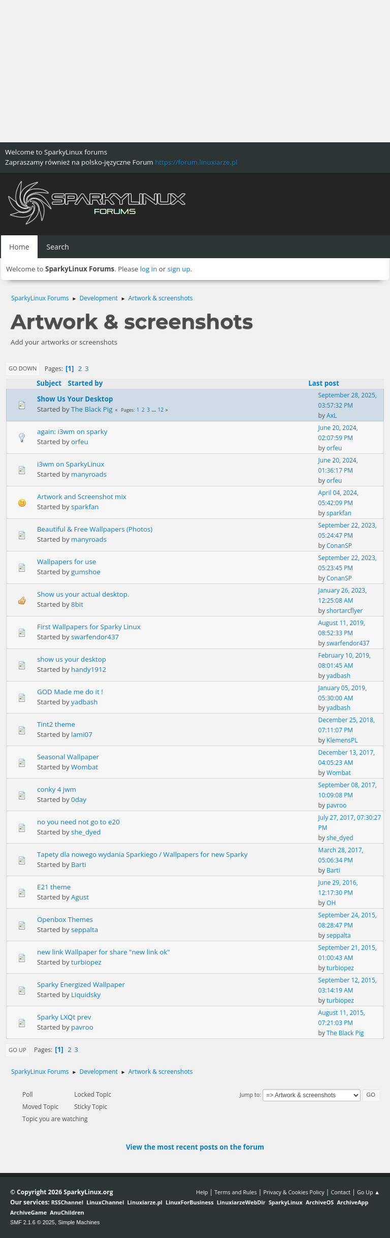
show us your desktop (71, 659)
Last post (328, 383)
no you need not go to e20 (78, 821)
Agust (80, 897)
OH (331, 903)
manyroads (89, 474)
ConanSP (339, 545)
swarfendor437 (95, 636)
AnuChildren (67, 1212)
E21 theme (54, 886)
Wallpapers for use (66, 561)
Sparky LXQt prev (64, 1017)
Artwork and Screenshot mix (81, 496)
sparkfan (85, 506)
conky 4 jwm (56, 789)
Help (202, 1192)
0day (78, 799)
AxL (332, 415)
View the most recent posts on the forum (195, 1147)
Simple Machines (79, 1222)
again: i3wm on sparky (72, 431)
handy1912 (88, 669)
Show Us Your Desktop (75, 399)
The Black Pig (91, 409)
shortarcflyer (345, 610)
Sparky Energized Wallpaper (81, 984)
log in (148, 268)
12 (161, 409)
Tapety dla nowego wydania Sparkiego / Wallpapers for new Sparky (142, 854)
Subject (49, 383)
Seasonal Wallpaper (68, 756)
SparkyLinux (286, 1202)
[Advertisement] (195, 71)
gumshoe (86, 571)
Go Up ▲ (368, 1192)
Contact (340, 1192)
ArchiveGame (28, 1212)
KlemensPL (342, 740)
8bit (77, 604)
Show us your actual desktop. (83, 594)
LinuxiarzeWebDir (241, 1202)
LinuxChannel (105, 1202)
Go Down (23, 368)
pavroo (336, 805)
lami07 (81, 734)
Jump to (249, 1094)
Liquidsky (86, 994)
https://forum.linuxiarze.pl (196, 162)
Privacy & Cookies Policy (293, 1192)
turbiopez (86, 962)
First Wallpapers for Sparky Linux (89, 626)
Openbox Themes (65, 919)
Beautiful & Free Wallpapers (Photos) (94, 529)
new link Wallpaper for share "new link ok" (103, 951)
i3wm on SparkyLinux (70, 464)
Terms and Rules (235, 1192)
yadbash (338, 675)
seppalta (84, 929)
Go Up (17, 1050)
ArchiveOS (320, 1202)
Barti (78, 864)
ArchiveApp (352, 1202)
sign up (179, 268)
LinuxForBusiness (189, 1202)
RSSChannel (67, 1202)
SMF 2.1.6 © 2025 (32, 1222)
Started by (85, 383)
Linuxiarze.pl (144, 1202)
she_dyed (86, 832)
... (154, 409)
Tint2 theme (56, 724)
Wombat (84, 766)
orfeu (79, 441)
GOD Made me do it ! (70, 691)
